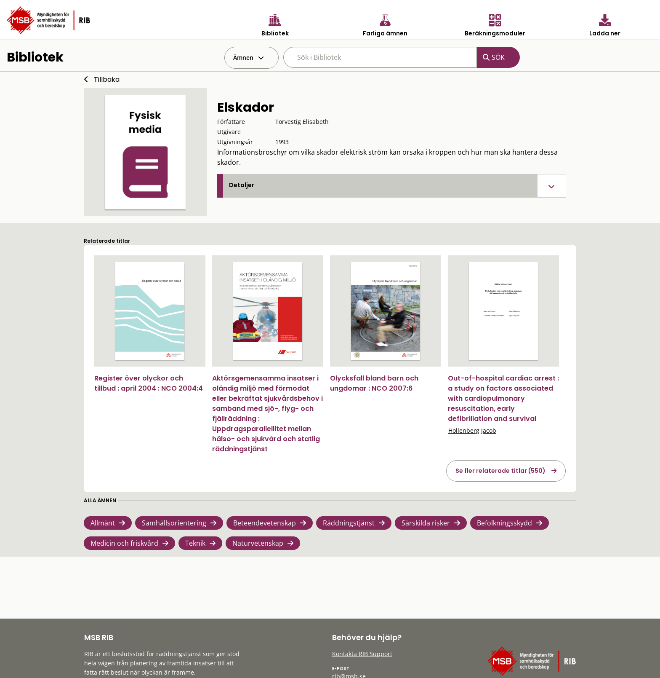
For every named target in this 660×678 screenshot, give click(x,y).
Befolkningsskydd (504, 523)
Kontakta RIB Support (362, 654)
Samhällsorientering (174, 523)
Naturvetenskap (257, 543)
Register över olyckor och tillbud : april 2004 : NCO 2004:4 (148, 383)
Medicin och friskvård (124, 543)
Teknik (195, 543)
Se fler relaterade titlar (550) (500, 470)
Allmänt (102, 523)
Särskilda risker (426, 523)
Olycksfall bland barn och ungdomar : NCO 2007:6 (374, 383)
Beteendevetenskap (264, 523)
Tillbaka (107, 79)
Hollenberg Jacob (472, 430)
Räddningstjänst (349, 523)
